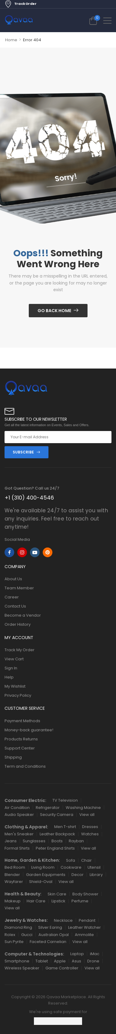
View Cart (14, 659)
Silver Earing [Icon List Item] (50, 927)
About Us (13, 579)
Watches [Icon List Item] (90, 834)
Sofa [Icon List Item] (70, 860)
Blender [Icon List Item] (12, 874)
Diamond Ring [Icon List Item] (18, 927)
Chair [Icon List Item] (86, 860)
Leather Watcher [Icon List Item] (84, 927)
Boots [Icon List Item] (57, 841)
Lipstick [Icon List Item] (58, 901)
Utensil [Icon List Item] (94, 867)
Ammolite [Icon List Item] (84, 935)
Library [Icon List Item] (96, 874)
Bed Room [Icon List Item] (15, 867)
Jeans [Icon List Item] (11, 841)
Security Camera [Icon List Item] (56, 814)
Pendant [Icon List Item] (87, 920)
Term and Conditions (25, 766)
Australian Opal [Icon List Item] (53, 935)
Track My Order (20, 650)
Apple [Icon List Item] (60, 961)
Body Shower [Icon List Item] (85, 894)
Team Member (19, 588)
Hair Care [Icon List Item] (36, 901)
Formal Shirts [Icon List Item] (17, 848)
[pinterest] (47, 552)
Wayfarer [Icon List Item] (14, 881)
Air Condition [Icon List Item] (17, 807)
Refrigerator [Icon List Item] (48, 807)
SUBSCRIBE (23, 452)
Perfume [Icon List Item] (79, 901)
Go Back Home (54, 311)
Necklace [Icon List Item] (63, 920)
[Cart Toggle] (93, 20)
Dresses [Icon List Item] (90, 827)
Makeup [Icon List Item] (13, 901)
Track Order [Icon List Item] (21, 4)
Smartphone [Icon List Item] (17, 961)
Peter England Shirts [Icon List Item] (55, 848)
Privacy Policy (18, 695)
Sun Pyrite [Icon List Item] (14, 942)
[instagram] (22, 552)
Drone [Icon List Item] (93, 961)
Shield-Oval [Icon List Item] (40, 881)
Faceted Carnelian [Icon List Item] (48, 942)
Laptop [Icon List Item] (77, 954)
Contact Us (15, 606)
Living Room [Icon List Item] (43, 867)
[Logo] (19, 20)
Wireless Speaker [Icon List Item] (22, 968)
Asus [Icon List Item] (76, 961)
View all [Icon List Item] (86, 814)
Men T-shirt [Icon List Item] (65, 827)
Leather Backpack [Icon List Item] (57, 834)
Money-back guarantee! (29, 730)
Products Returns (21, 739)
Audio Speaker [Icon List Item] (19, 814)
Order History (18, 624)
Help (9, 677)
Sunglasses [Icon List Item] (34, 841)
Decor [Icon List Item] (77, 874)
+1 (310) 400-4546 (29, 497)
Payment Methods (22, 721)
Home (11, 40)
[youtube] (35, 552)
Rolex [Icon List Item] (10, 935)
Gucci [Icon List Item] (26, 935)
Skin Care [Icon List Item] (57, 894)
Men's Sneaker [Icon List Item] (19, 834)
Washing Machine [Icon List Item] (83, 807)
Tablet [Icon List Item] (41, 961)
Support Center (20, 748)
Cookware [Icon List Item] (71, 867)
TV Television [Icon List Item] (65, 800)
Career (12, 597)
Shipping (13, 757)
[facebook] (9, 552)
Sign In (11, 668)
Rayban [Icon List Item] (76, 841)
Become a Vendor (23, 615)
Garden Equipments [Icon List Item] (45, 874)
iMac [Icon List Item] (94, 954)
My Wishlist (15, 686)
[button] (107, 20)
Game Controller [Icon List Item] (61, 968)
